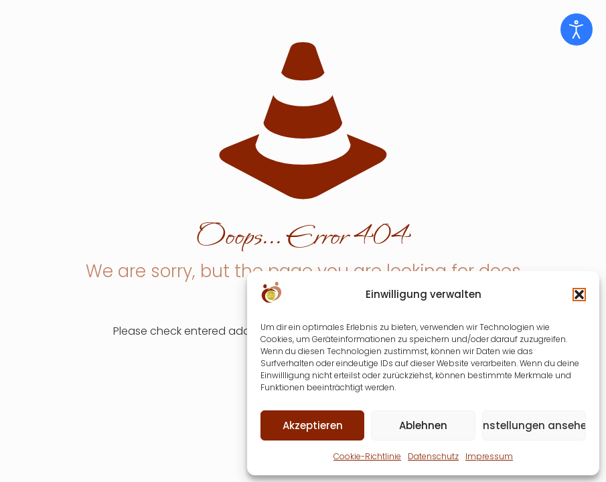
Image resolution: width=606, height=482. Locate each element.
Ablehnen (423, 425)
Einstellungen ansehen (534, 425)
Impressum (489, 456)
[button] (579, 294)
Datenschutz (433, 456)
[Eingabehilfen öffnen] (576, 29)
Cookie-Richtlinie (367, 456)
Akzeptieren (313, 425)
